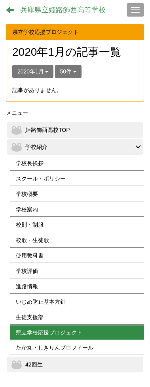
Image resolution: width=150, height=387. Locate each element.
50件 (68, 71)
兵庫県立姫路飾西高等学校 (63, 10)
